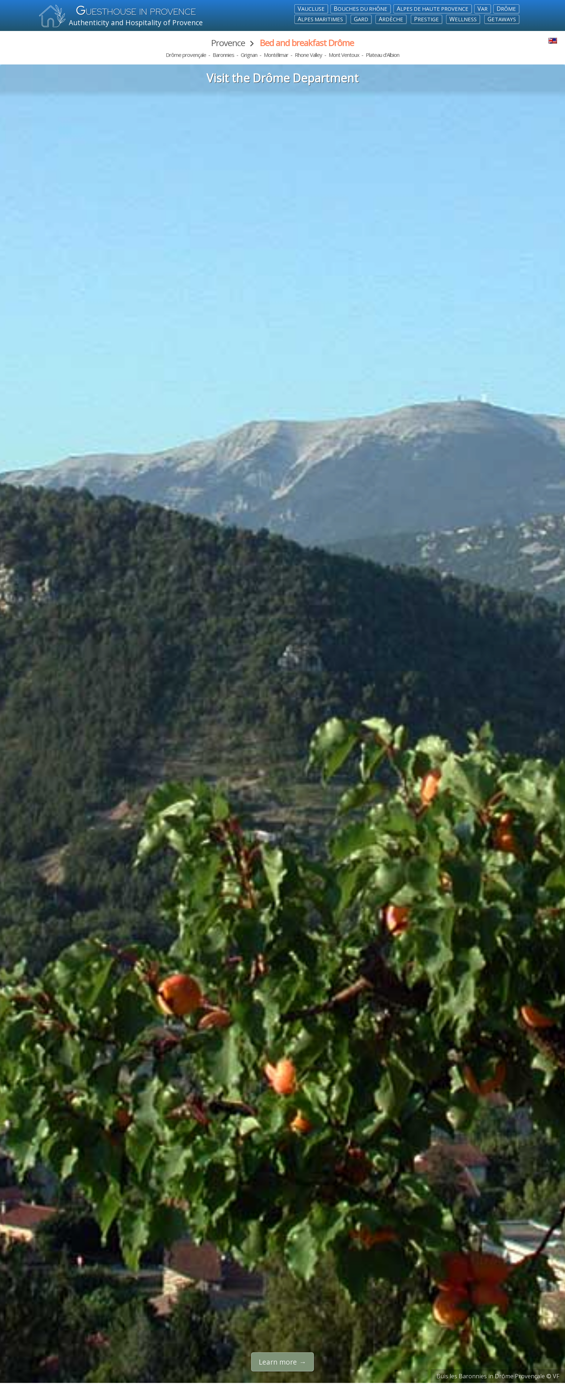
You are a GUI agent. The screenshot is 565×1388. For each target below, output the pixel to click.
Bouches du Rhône (360, 8)
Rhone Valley (308, 54)
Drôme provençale (186, 54)
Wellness (463, 19)
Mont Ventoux (344, 54)
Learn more (278, 1362)
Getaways (502, 19)
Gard (361, 19)
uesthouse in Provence (136, 11)
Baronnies (223, 54)
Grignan (249, 54)
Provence (228, 43)
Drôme (506, 8)
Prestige (426, 19)
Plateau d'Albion (382, 54)
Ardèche (391, 19)
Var (482, 8)
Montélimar (276, 54)
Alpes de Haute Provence (432, 8)
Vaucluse (311, 8)
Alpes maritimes (320, 19)
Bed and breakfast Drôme (307, 43)
